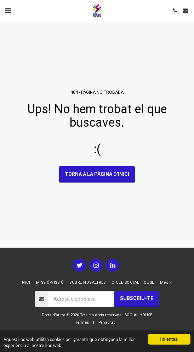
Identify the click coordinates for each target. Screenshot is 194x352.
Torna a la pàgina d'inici (97, 174)
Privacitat (106, 322)
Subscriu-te (136, 298)
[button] (8, 10)
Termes (82, 322)
